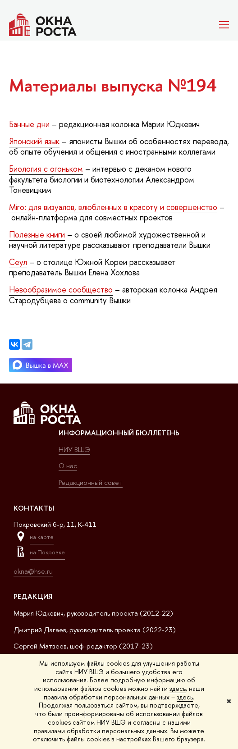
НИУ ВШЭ (74, 449)
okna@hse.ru (33, 571)
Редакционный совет (91, 482)
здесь (177, 688)
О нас (68, 465)
